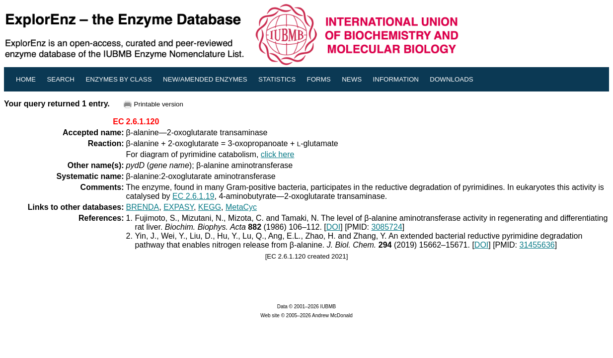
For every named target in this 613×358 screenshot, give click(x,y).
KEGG (209, 207)
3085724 (387, 227)
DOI (333, 227)
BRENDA (142, 207)
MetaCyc (241, 207)
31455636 (537, 245)
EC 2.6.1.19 (193, 196)
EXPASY (178, 207)
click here (278, 154)
